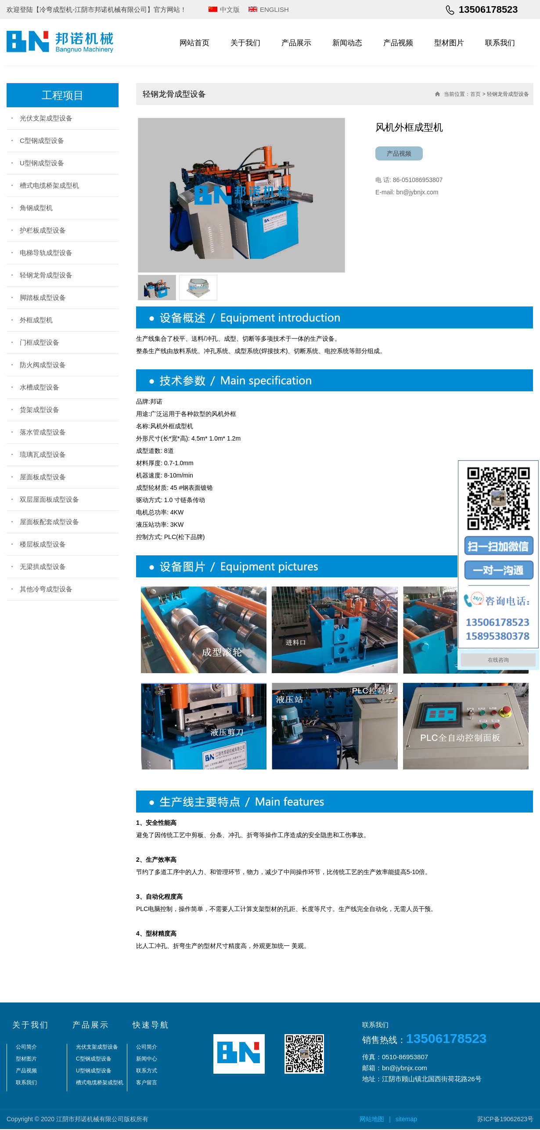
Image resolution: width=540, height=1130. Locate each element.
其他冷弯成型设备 (46, 589)
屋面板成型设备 (43, 477)
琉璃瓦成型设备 (43, 454)
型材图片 (449, 43)
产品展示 (296, 43)
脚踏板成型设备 (43, 297)
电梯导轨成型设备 (46, 252)
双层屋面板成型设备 (49, 499)
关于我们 (245, 43)
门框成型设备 (39, 342)
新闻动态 (347, 43)
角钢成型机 (36, 207)
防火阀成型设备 (43, 364)
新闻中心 (146, 1060)
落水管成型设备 (43, 432)
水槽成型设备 (39, 387)
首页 (475, 94)
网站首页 (194, 43)
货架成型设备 (39, 409)
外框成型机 (36, 320)
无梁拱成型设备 (43, 566)
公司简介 (26, 1048)
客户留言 (146, 1084)
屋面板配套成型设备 (49, 521)
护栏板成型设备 (43, 230)
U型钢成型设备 (42, 163)
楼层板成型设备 (43, 544)
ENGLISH (274, 9)
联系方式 (146, 1072)
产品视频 (398, 43)
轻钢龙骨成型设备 (46, 275)
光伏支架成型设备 (46, 118)
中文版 (230, 9)
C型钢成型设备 (42, 140)
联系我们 (500, 43)
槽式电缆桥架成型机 (49, 185)
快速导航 (151, 1026)
